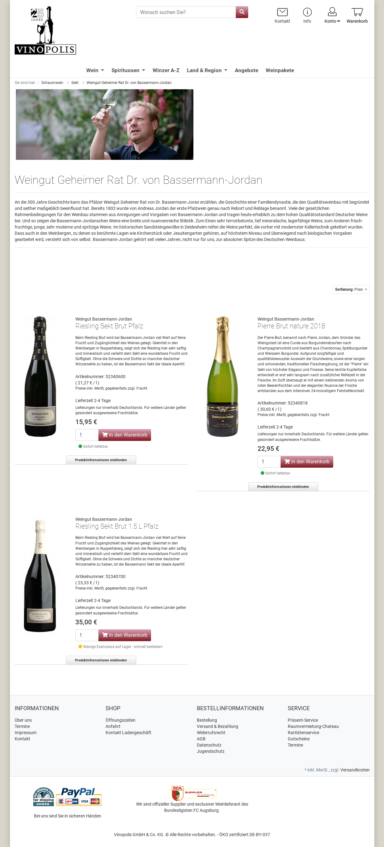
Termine (22, 726)
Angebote (246, 70)
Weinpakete (280, 70)
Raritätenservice (303, 732)
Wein (93, 70)
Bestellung (207, 720)
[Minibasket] (357, 15)
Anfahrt (113, 726)
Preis (349, 289)
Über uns (23, 720)
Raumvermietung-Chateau (313, 726)
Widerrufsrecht (211, 732)
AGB (201, 738)
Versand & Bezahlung (217, 726)
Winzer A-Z (166, 70)
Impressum (25, 732)
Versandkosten (355, 769)
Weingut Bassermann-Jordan (103, 319)
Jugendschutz (211, 751)
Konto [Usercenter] (332, 15)
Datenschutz (209, 745)
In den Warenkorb (124, 435)
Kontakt (22, 738)
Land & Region (205, 70)
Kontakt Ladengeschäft (128, 732)
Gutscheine (299, 738)
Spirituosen (126, 70)
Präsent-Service (303, 720)
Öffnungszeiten (120, 720)
